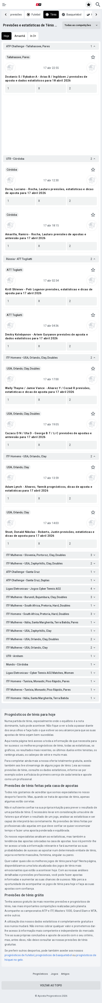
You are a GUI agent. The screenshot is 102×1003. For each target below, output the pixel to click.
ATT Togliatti (14, 269)
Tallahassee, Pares (18, 57)
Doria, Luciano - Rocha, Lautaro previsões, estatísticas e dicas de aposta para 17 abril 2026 (49, 191)
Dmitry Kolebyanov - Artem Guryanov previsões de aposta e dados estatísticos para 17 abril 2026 (46, 336)
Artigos (65, 973)
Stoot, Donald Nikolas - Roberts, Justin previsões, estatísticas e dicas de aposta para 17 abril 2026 (49, 533)
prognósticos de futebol (19, 955)
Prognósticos (40, 973)
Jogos (54, 973)
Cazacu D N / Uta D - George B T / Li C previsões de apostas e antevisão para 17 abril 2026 (48, 435)
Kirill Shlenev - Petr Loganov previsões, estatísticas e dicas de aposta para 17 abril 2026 (48, 291)
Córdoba (12, 169)
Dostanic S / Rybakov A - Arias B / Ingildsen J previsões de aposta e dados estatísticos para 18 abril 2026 (46, 78)
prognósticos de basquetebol (54, 955)
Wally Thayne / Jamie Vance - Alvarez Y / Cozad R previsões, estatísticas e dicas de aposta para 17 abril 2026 (47, 390)
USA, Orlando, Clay (18, 467)
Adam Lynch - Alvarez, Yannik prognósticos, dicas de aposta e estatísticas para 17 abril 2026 (48, 488)
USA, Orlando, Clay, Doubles (23, 368)
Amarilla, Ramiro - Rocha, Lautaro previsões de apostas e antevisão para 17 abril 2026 (45, 236)
